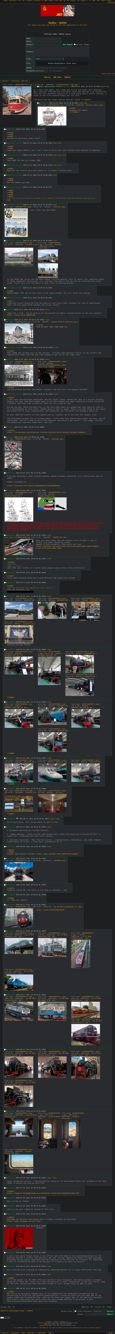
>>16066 (48, 649)
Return (5, 81)
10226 (42, 427)
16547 (43, 1111)
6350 (50, 165)
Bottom (25, 81)
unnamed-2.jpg (31, 244)
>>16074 (10, 850)
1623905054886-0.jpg (23, 1051)
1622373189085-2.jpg (90, 760)
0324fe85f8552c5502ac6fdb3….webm (51, 365)
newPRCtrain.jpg (59, 537)
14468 (43, 572)
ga (64, 1)
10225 (51, 394)
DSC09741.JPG (61, 762)
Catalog (15, 81)
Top (23, 1333)
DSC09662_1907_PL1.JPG (14, 655)
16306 (43, 885)
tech (56, 1)
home (5, 1)
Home (111, 1333)
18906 (43, 1226)
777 (78, 1)
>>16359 (48, 846)
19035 (43, 1288)
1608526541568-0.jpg (23, 361)
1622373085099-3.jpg (57, 729)
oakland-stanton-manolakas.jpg (63, 322)
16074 (47, 819)
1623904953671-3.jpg (90, 1019)
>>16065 (48, 596)
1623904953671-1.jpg (57, 997)
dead (103, 1)
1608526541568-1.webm (57, 361)
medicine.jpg (57, 439)
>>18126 (54, 1178)
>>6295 (81, 103)
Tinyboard (49, 1321)
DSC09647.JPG (29, 600)
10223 (51, 347)
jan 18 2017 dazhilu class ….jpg (86, 1054)
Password (88, 1311)
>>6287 (10, 586)
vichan (56, 1321)
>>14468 (48, 558)
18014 (43, 1198)
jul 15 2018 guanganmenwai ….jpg (86, 999)
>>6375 (59, 143)
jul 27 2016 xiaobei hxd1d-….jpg (81, 937)
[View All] (105, 86)
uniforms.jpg (28, 624)
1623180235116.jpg (22, 860)
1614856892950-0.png (23, 492)
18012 (43, 1178)
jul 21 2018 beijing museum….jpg (20, 1083)
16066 (43, 702)
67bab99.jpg (28, 363)
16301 (43, 858)
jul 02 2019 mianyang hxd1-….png (19, 972)
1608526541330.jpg (22, 322)
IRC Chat (57, 77)
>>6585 (10, 291)
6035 (98, 86)
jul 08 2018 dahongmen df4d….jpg (53, 999)
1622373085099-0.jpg (23, 704)
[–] (35, 87)
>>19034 (48, 1266)
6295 (43, 129)
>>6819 (55, 205)
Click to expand (82, 100)
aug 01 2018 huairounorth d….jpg (86, 1021)
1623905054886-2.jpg (90, 1051)
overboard (12, 1)
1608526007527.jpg (23, 85)
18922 (43, 1252)
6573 (50, 205)
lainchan (62, 1321)
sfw (19, 1)
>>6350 (55, 155)
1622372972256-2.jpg (84, 652)
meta (109, 1)
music (73, 1)
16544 (43, 931)
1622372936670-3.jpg (23, 622)
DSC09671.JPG (90, 676)
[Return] (68, 34)
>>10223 (47, 320)
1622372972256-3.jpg (84, 675)
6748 (50, 288)
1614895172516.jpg (22, 537)
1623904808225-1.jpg (57, 933)
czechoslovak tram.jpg (66, 85)
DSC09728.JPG (29, 762)
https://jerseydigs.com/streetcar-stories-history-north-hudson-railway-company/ (46, 432)
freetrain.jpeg (59, 207)
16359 (43, 895)
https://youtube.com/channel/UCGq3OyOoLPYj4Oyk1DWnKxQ (33, 486)
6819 (50, 298)
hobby (51, 1)
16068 (43, 789)
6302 (50, 143)
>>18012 (10, 1191)
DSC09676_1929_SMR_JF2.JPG (16, 708)
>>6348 (55, 143)
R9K (98, 1)
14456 (43, 473)
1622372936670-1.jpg (56, 598)
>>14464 (10, 562)
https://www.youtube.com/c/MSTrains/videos (57, 854)
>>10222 (47, 309)
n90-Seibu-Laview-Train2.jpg (46, 247)
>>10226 (55, 394)
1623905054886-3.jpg (23, 1080)
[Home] (30, 1311)
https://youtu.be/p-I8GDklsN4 (21, 315)
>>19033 (10, 1278)
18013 (43, 1188)
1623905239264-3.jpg (23, 1150)
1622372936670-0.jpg (23, 598)
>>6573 (10, 301)
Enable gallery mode (108, 73)
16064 (43, 596)
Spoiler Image (82, 45)
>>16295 (52, 819)
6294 (76, 103)
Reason (80, 1314)
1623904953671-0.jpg (23, 997)
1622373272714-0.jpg (23, 791)
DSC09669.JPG (90, 653)
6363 (50, 175)
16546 (43, 1049)
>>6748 (55, 240)
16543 (43, 905)
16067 (43, 758)
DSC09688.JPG (96, 600)
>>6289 (10, 136)
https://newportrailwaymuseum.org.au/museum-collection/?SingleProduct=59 (43, 1193)
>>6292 (72, 108)
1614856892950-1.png (57, 492)
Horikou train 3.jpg (94, 105)
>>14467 (48, 535)
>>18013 (48, 1178)
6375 (50, 187)
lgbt (93, 1)
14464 (43, 535)
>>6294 (10, 133)
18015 (43, 1206)
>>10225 (47, 359)
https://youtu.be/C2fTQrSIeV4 (50, 910)
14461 (43, 490)
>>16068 (48, 758)
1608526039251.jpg (55, 105)
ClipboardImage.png (12, 496)
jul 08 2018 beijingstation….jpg (20, 999)
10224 (42, 359)
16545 (43, 995)
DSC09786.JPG (31, 792)
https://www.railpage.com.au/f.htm (23, 1221)
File (79, 1311)
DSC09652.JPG (62, 600)
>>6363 (59, 155)
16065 (43, 649)
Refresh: (45, 1333)
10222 (42, 320)
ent (68, 1)
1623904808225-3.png (23, 969)
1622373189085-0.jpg (23, 760)
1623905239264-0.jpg (23, 1113)
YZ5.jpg (58, 792)
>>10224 (55, 347)
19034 (43, 1274)
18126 (43, 1214)
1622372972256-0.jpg (23, 652)
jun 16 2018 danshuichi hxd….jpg (52, 935)
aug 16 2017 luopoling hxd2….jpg (19, 935)
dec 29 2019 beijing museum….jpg (20, 1054)
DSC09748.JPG (95, 762)
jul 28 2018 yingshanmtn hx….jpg (67, 907)
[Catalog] (13, 1311)
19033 (43, 1266)
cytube (29, 1)
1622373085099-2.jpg (90, 704)
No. (95, 86)
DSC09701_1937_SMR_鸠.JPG (81, 708)
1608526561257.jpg (22, 439)
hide (10, 85)
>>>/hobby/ (74, 112)
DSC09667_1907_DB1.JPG (47, 655)
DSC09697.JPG (62, 706)
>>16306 (57, 819)
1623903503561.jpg (22, 907)
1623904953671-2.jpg (90, 997)
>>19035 (48, 1274)
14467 (43, 559)
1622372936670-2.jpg (90, 598)
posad (83, 1)
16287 (43, 827)
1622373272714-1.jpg (57, 791)
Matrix (47, 77)
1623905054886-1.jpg (57, 1051)
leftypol (37, 1)
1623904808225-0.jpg (23, 933)
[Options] (111, 2)
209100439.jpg (59, 860)
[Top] (21, 1311)
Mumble (68, 77)
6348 (50, 155)
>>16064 (10, 697)
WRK (46, 1)
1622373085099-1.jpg (57, 704)
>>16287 (10, 852)
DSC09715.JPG (62, 731)
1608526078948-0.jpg (23, 243)
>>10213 (39, 325)
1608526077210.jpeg (23, 207)
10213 (42, 310)
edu (61, 1)
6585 (50, 241)
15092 (43, 582)
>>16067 (48, 702)
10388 (42, 437)
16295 (43, 846)
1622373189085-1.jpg (57, 760)
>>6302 (85, 103)
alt (23, 1)
